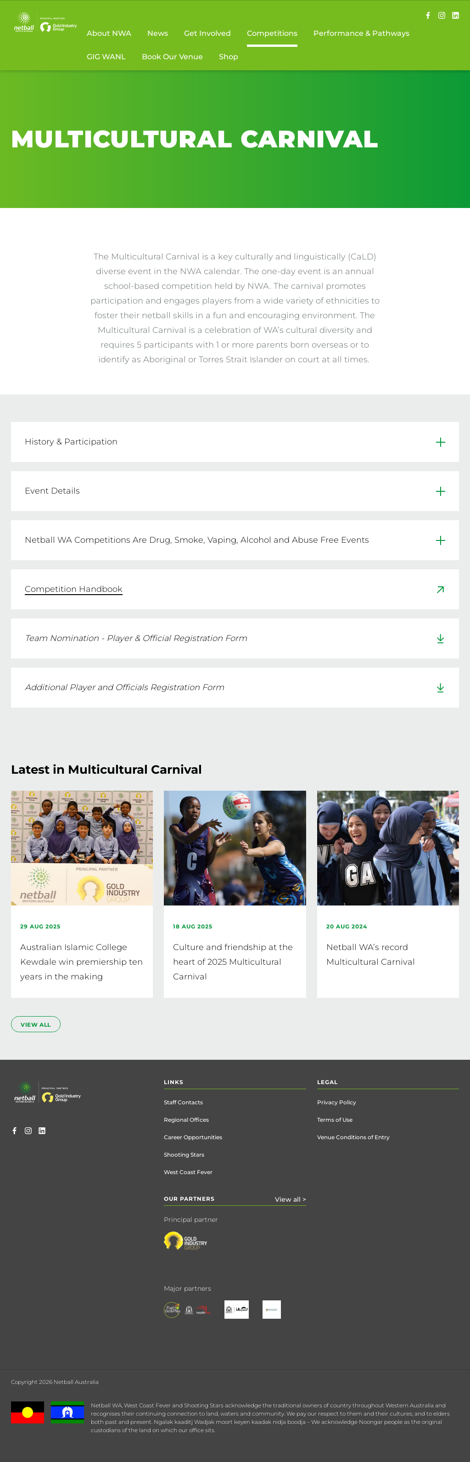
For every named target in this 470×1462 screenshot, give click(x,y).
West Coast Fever (188, 1172)
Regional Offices (186, 1119)
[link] (235, 589)
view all (36, 1024)
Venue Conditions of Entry (353, 1137)
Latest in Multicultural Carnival (106, 769)
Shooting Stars (184, 1154)
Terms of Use (334, 1119)
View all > (290, 1199)
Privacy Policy (336, 1102)
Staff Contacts (183, 1102)
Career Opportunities (193, 1137)
